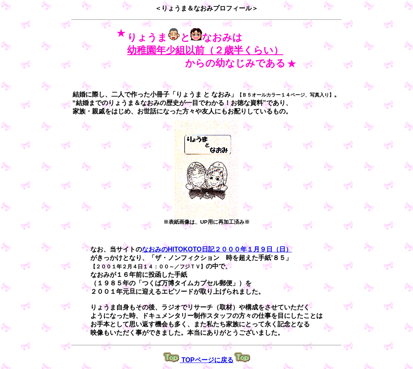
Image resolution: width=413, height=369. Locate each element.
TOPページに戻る (206, 360)
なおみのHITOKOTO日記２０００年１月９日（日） (217, 249)
